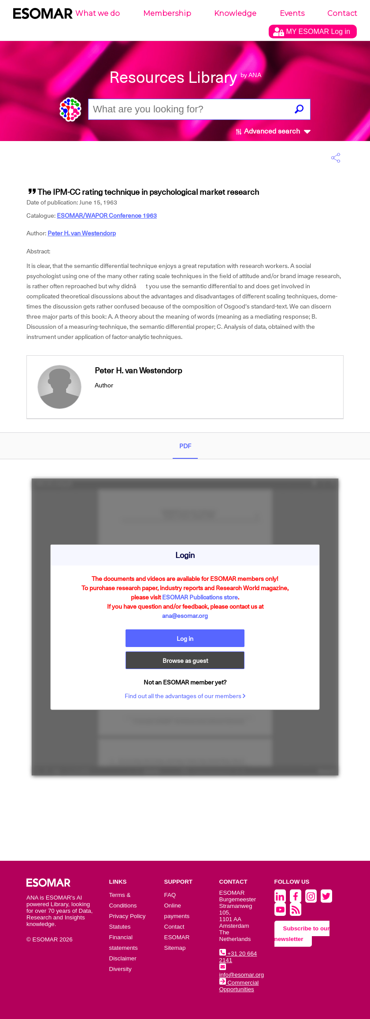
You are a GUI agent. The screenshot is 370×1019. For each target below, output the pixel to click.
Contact (342, 13)
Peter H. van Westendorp (82, 233)
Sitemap (175, 948)
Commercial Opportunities (239, 986)
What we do (97, 13)
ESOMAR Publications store (200, 597)
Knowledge (235, 13)
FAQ (170, 895)
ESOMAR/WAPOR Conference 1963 (107, 215)
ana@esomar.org (185, 616)
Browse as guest (185, 661)
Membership (167, 13)
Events (292, 13)
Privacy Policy (127, 916)
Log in (185, 639)
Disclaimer (123, 958)
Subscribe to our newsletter (302, 933)
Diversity (120, 969)
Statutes (120, 926)
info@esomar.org (241, 971)
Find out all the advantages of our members (185, 696)
